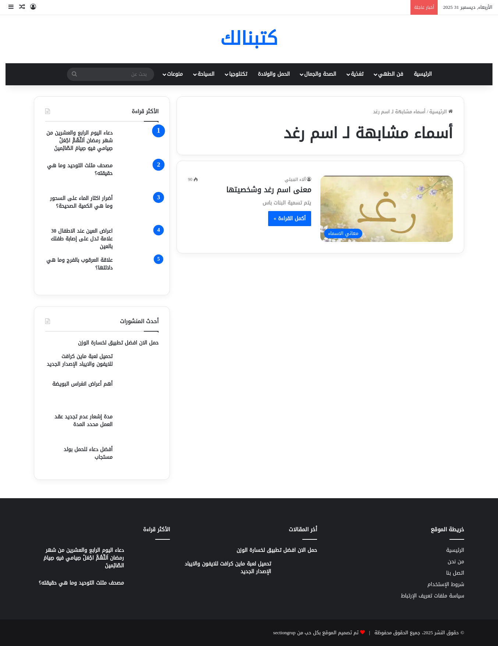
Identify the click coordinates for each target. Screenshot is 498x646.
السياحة (206, 74)
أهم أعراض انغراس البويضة (82, 384)
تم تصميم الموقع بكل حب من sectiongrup (316, 632)
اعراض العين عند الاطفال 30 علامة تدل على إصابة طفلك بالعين (82, 238)
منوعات (175, 74)
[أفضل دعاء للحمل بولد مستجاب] (138, 457)
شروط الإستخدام (445, 584)
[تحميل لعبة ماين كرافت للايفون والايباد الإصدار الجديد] (138, 364)
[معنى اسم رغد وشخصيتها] (386, 209)
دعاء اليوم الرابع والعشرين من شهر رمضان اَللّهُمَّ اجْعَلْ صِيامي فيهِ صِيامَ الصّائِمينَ (79, 140)
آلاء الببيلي (295, 179)
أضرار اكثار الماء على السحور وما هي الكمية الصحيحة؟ (81, 202)
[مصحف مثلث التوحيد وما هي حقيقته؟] (138, 175)
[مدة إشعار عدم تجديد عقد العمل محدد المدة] (138, 426)
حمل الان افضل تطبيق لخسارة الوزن (118, 343)
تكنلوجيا (238, 74)
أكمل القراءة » (290, 219)
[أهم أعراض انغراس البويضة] (138, 394)
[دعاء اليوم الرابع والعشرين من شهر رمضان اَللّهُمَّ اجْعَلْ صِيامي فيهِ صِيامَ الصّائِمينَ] (138, 143)
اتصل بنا (455, 573)
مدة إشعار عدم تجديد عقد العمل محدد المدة (83, 420)
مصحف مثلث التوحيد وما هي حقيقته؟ (80, 169)
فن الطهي (390, 74)
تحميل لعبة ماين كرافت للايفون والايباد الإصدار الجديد (80, 360)
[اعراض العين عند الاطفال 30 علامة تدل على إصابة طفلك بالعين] (138, 238)
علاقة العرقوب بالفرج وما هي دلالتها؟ (79, 264)
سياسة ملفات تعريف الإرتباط (432, 595)
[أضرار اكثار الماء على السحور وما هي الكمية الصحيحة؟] (138, 208)
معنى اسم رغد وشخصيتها (268, 190)
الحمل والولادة (274, 74)
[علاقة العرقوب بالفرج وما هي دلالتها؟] (138, 270)
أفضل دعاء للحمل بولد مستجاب (88, 453)
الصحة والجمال (320, 74)
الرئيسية (423, 74)
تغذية (357, 74)
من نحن (456, 561)
